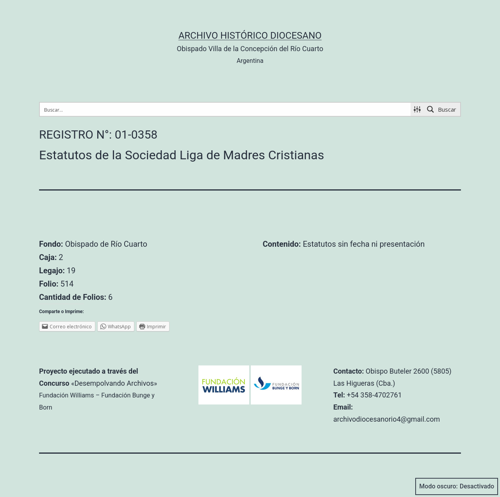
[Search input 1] (225, 109)
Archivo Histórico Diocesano (250, 35)
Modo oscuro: (456, 486)
